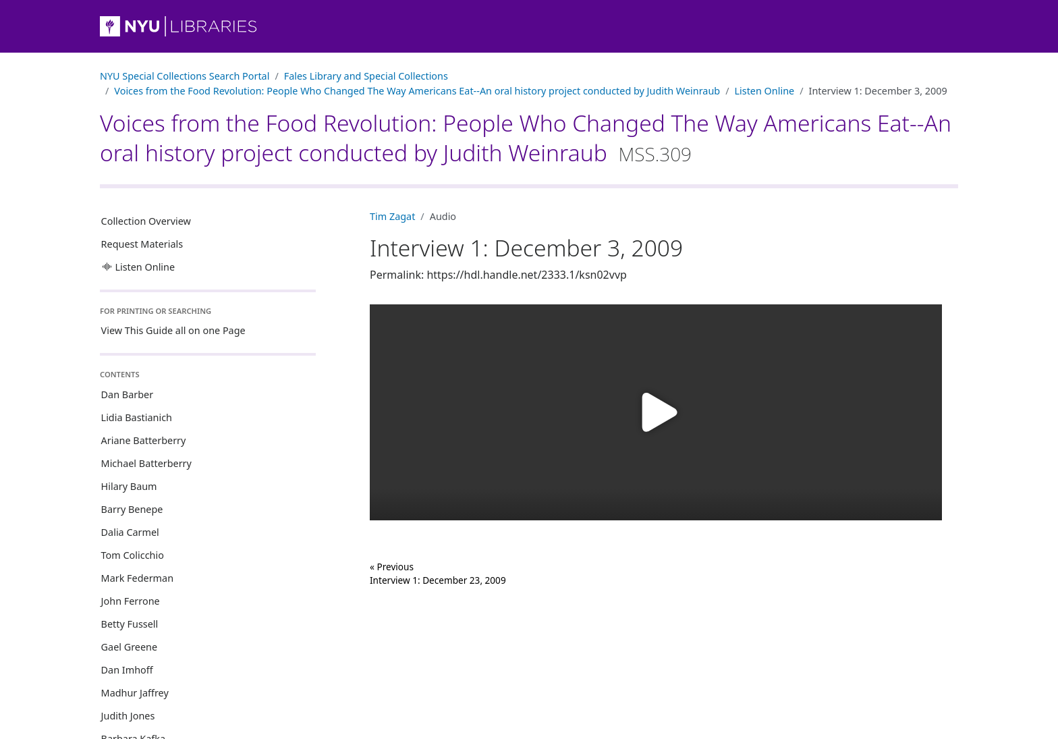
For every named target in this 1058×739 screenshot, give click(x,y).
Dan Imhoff (127, 669)
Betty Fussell (130, 624)
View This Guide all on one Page (173, 330)
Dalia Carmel (130, 532)
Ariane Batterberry (143, 440)
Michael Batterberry (146, 463)
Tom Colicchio (132, 555)
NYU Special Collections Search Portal (184, 76)
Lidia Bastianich (136, 417)
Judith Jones (128, 715)
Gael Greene (129, 646)
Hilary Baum (129, 486)
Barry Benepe (132, 509)
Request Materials (142, 244)
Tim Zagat (392, 216)
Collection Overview (146, 221)
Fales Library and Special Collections (366, 76)
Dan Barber (127, 394)
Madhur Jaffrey (135, 692)
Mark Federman (137, 578)
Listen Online (764, 90)
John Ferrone (130, 601)
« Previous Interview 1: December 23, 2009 (438, 573)
